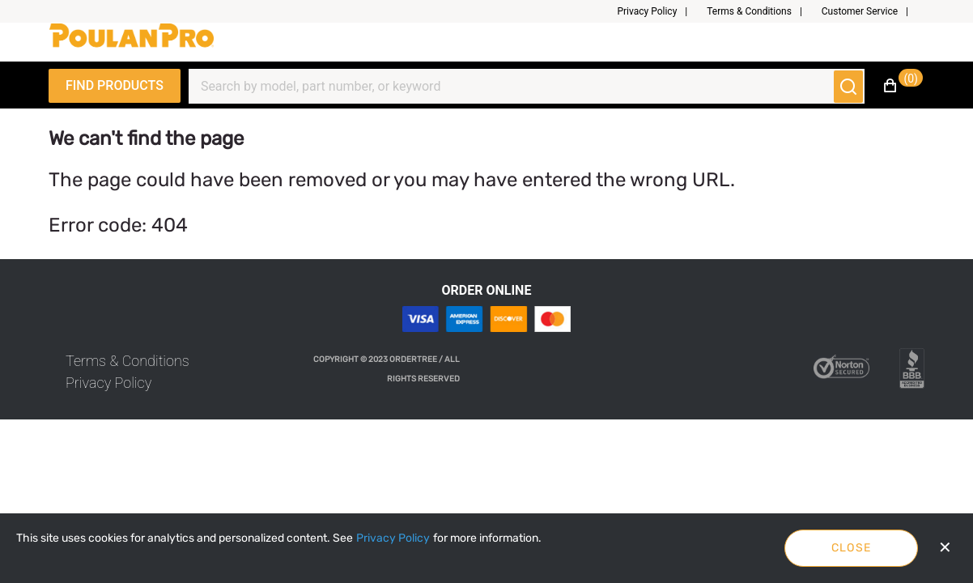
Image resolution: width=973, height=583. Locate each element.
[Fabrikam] (132, 42)
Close (851, 548)
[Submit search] (848, 86)
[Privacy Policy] (393, 538)
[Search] (517, 87)
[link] (127, 361)
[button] (658, 11)
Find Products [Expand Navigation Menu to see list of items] (115, 85)
